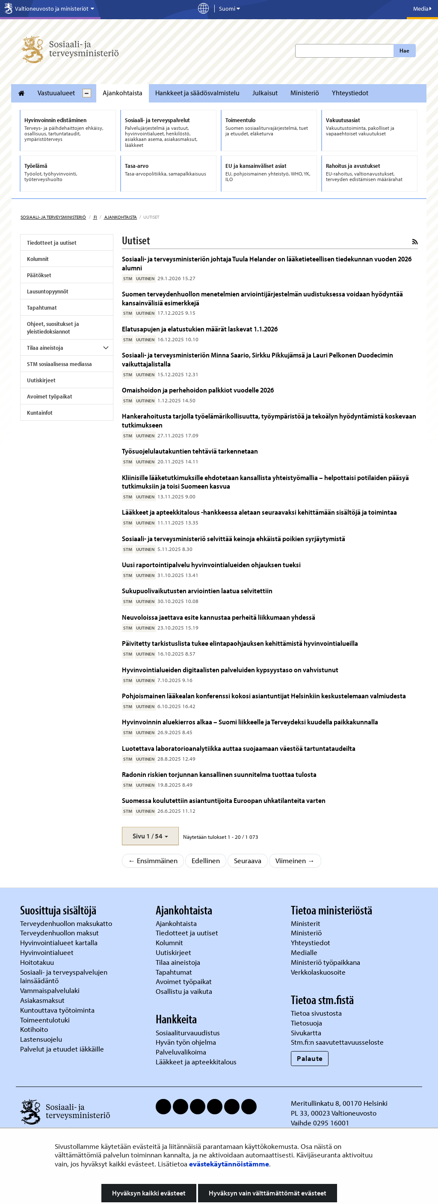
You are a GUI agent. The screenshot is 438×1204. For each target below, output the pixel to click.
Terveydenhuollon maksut (60, 932)
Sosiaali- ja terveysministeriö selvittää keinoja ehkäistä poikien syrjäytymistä (233, 538)
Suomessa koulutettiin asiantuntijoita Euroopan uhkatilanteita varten (224, 800)
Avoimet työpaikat (49, 396)
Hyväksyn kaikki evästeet (149, 1193)
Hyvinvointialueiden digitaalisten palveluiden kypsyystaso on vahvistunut (230, 669)
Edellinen (206, 860)
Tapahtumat (42, 307)
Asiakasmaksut (42, 1000)
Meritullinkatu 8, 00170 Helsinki (339, 1103)
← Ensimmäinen (153, 860)
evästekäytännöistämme (229, 1163)
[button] (150, 836)
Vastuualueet (56, 92)
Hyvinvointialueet (47, 952)
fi (95, 217)
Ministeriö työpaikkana (326, 962)
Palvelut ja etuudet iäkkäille (62, 1048)
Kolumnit (38, 259)
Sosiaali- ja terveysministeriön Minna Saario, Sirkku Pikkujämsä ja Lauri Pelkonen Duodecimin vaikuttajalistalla (257, 359)
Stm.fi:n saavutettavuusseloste (337, 1041)
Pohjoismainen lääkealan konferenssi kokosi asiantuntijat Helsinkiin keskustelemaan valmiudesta (264, 695)
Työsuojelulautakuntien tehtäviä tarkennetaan (190, 450)
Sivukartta (306, 1032)
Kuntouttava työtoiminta (57, 1009)
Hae (404, 50)
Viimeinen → (295, 860)
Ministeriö (304, 92)
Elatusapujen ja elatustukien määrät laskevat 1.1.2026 (200, 328)
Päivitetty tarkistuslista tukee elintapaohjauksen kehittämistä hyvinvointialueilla (240, 643)
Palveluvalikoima (181, 1051)
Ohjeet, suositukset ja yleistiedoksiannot (53, 327)
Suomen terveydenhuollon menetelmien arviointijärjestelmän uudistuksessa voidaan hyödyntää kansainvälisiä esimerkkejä (262, 298)
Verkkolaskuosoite (319, 971)
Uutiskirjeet (41, 380)
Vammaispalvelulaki (50, 990)
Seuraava (247, 860)
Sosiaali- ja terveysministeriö (53, 217)
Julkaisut (265, 92)
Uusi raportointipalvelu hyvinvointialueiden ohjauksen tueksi (211, 564)
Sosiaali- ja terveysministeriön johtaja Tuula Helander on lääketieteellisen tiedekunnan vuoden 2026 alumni (266, 263)
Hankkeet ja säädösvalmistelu (197, 92)
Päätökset (39, 275)
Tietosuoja (306, 1022)
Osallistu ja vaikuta (184, 991)
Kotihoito (34, 1029)
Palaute (310, 1058)
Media (422, 8)
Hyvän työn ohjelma (186, 1041)
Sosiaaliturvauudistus (188, 1032)
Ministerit (306, 923)
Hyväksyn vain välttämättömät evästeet (267, 1193)
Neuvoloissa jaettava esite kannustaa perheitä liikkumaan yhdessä (218, 616)
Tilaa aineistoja (45, 348)
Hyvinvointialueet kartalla (59, 942)
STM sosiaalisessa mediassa (59, 364)
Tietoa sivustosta (316, 1012)
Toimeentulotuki (45, 1019)
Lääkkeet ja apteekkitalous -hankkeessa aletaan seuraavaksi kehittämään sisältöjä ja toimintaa (259, 511)
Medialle (305, 952)
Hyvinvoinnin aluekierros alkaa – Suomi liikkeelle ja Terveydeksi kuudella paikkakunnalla (250, 721)
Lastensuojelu (42, 1038)
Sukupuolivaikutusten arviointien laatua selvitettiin (197, 590)
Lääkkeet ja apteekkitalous (196, 1061)
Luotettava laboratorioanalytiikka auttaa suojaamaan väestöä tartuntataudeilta (238, 748)
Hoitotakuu (38, 962)
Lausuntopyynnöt (47, 291)
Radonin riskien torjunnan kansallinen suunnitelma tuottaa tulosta (219, 774)
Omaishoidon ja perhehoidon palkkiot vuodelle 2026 (198, 389)
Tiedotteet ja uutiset (52, 242)
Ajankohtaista (122, 92)
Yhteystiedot (350, 92)
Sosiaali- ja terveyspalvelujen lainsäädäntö (63, 976)
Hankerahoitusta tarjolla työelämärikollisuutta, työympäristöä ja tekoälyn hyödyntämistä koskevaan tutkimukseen (269, 420)
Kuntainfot (40, 412)
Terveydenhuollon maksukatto (67, 923)
